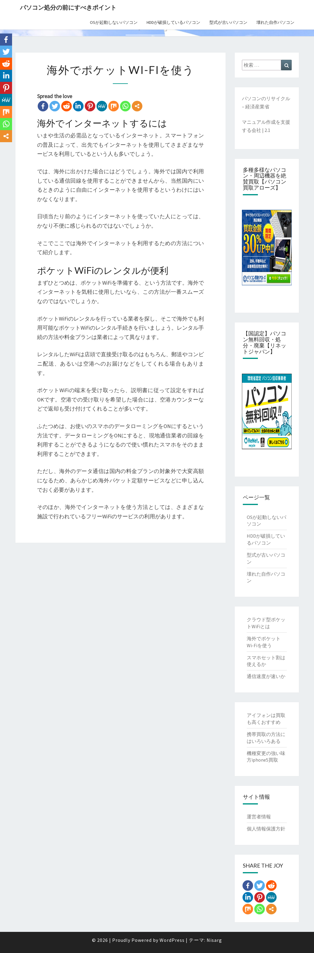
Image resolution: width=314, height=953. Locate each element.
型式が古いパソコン (228, 22)
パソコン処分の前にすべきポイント (68, 7)
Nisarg (214, 940)
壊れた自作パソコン (275, 22)
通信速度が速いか (266, 676)
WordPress (172, 940)
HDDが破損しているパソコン (173, 22)
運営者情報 (259, 817)
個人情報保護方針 (266, 829)
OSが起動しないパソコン (114, 22)
